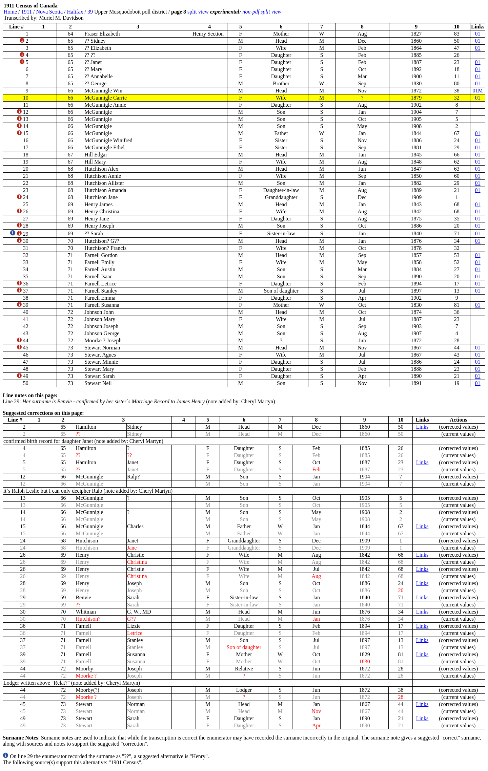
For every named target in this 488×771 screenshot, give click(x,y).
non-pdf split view (261, 12)
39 (90, 12)
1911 (26, 12)
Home (10, 12)
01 (478, 34)
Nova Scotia (49, 12)
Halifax (75, 12)
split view (198, 12)
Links (422, 427)
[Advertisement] (444, 12)
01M (477, 90)
